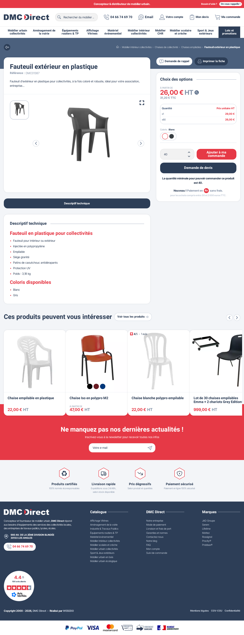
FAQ (148, 544)
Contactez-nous (154, 536)
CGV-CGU (216, 610)
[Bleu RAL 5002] (102, 386)
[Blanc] (165, 136)
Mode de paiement (156, 524)
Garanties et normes (157, 532)
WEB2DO (68, 610)
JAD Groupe (208, 520)
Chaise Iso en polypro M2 (89, 398)
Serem (205, 524)
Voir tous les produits (133, 317)
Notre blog (151, 540)
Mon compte (153, 548)
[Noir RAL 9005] (89, 386)
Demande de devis (198, 167)
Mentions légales (199, 610)
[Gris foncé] (171, 136)
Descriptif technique (77, 203)
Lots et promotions (229, 32)
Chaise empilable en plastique (31, 398)
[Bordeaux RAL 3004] (96, 386)
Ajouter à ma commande (216, 154)
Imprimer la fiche (211, 61)
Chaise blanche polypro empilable (158, 398)
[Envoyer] (150, 447)
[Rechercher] (76, 17)
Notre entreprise (154, 520)
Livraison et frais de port (158, 528)
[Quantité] (177, 154)
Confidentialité (232, 610)
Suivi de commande (156, 552)
